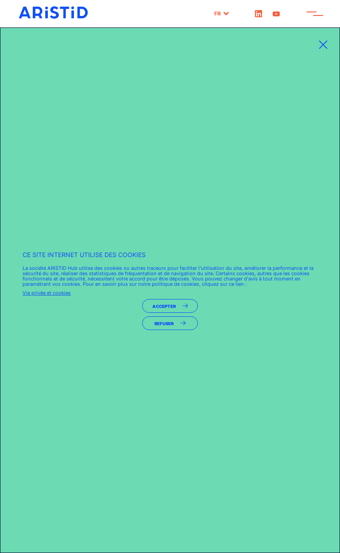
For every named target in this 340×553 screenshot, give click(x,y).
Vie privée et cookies (47, 293)
